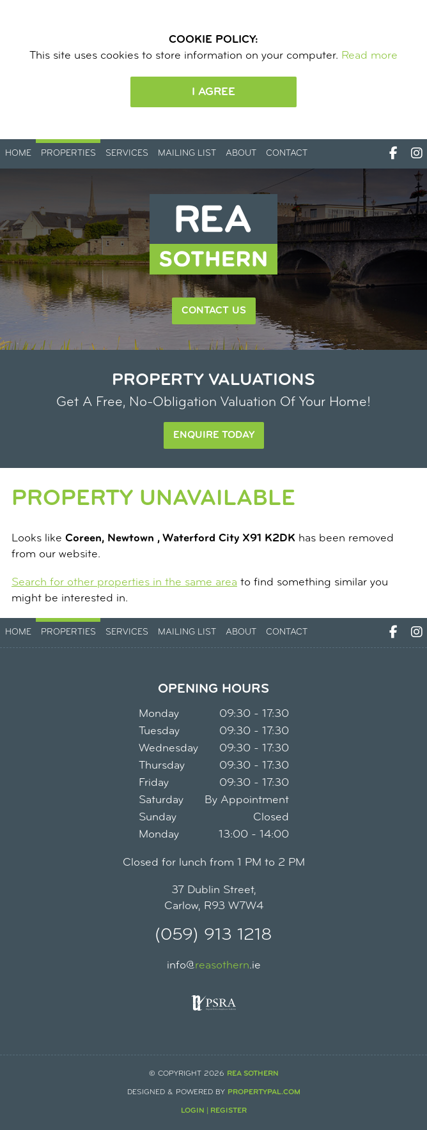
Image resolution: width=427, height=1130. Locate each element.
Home (18, 153)
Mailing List (187, 153)
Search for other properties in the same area (124, 582)
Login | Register (214, 1111)
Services (126, 153)
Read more (369, 56)
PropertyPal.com (264, 1092)
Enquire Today (213, 435)
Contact (286, 153)
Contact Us (214, 311)
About (241, 153)
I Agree (213, 92)
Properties (68, 153)
